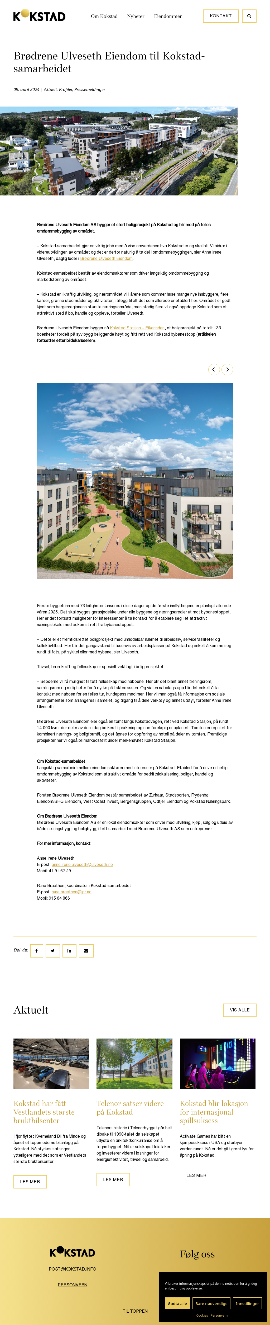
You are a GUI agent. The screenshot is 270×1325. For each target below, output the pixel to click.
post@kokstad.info (72, 1269)
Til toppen (135, 1311)
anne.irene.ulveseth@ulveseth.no (82, 864)
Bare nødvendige (211, 1303)
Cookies (202, 1315)
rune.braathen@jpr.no (71, 892)
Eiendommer (168, 16)
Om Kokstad (104, 16)
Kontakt (221, 16)
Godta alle (177, 1303)
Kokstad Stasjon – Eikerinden (137, 328)
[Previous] (214, 369)
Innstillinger (247, 1303)
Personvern (219, 1315)
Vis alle (240, 1010)
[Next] (227, 369)
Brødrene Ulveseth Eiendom (106, 258)
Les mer (30, 1182)
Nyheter (135, 16)
